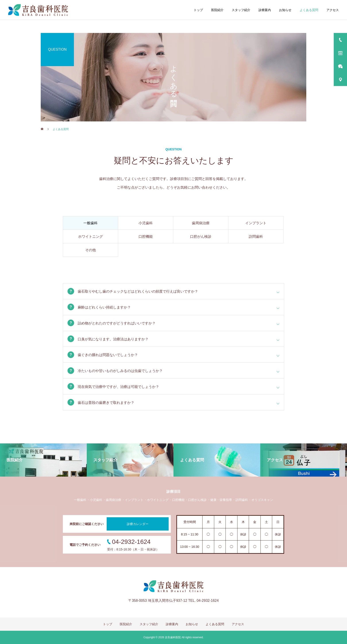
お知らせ (285, 10)
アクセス (332, 10)
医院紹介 (217, 10)
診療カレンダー (137, 524)
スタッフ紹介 (241, 10)
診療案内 (264, 10)
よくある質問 (309, 10)
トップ (198, 10)
